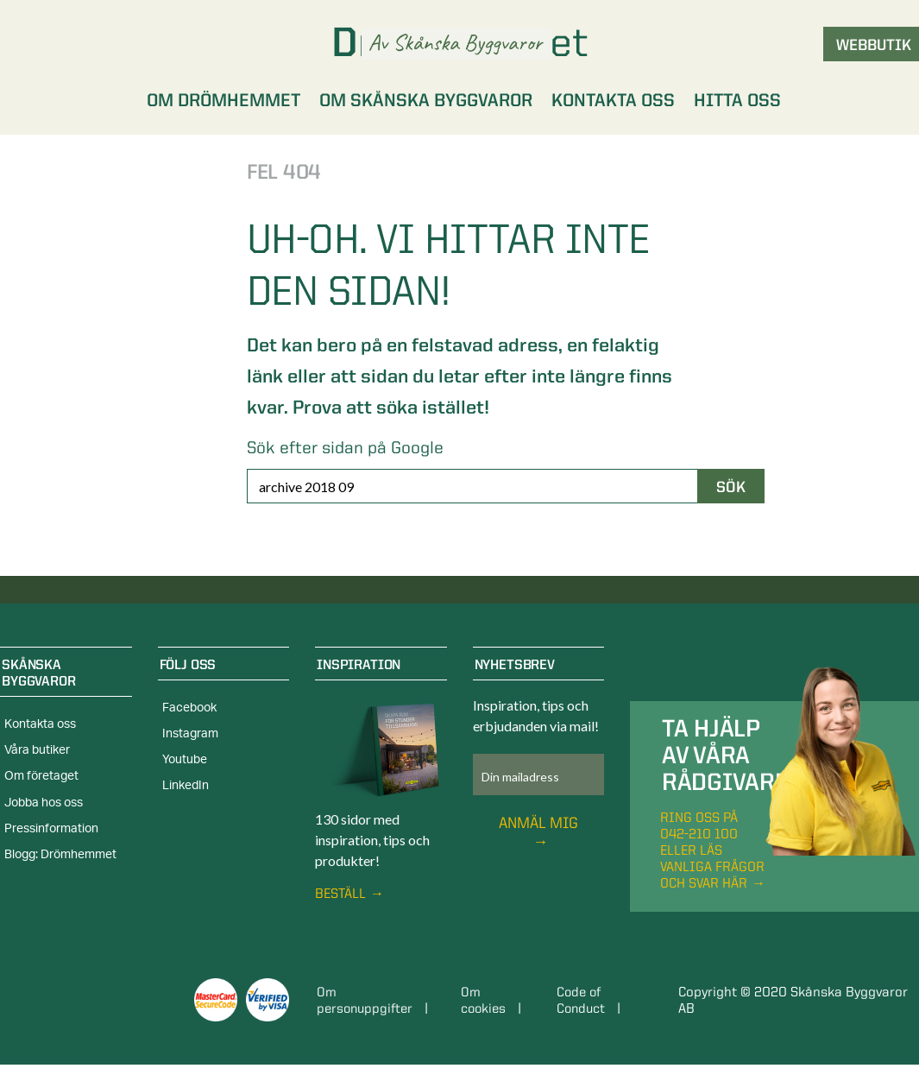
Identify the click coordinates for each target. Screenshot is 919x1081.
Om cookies (486, 999)
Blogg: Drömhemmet (60, 855)
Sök (731, 486)
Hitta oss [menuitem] (737, 100)
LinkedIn (185, 786)
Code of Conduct (583, 999)
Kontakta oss (40, 724)
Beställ (340, 893)
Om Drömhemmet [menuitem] (223, 100)
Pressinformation (51, 829)
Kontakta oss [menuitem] (613, 100)
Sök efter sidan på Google (345, 447)
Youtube (184, 760)
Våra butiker (37, 750)
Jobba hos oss (43, 803)
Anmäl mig (538, 822)
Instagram (190, 734)
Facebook (189, 708)
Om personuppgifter (367, 999)
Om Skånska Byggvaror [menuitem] (425, 100)
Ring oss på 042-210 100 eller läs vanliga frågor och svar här (712, 850)
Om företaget (41, 776)
